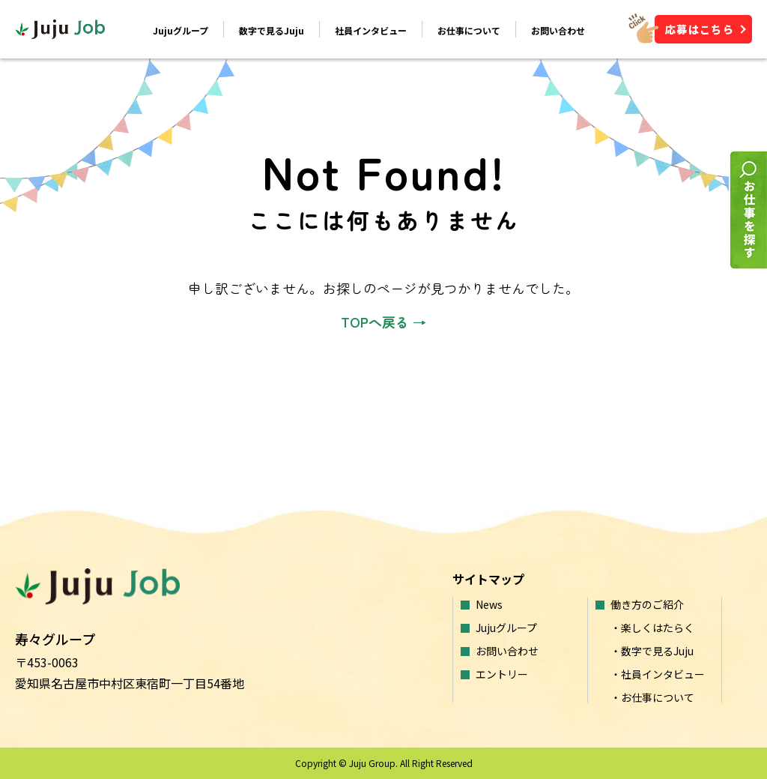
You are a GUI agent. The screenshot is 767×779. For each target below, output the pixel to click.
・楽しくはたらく (652, 627)
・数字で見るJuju (652, 651)
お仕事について (468, 30)
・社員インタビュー (657, 674)
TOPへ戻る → (383, 321)
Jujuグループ (180, 30)
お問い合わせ (558, 30)
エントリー (502, 674)
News (489, 604)
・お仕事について (652, 697)
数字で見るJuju (271, 30)
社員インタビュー (371, 30)
